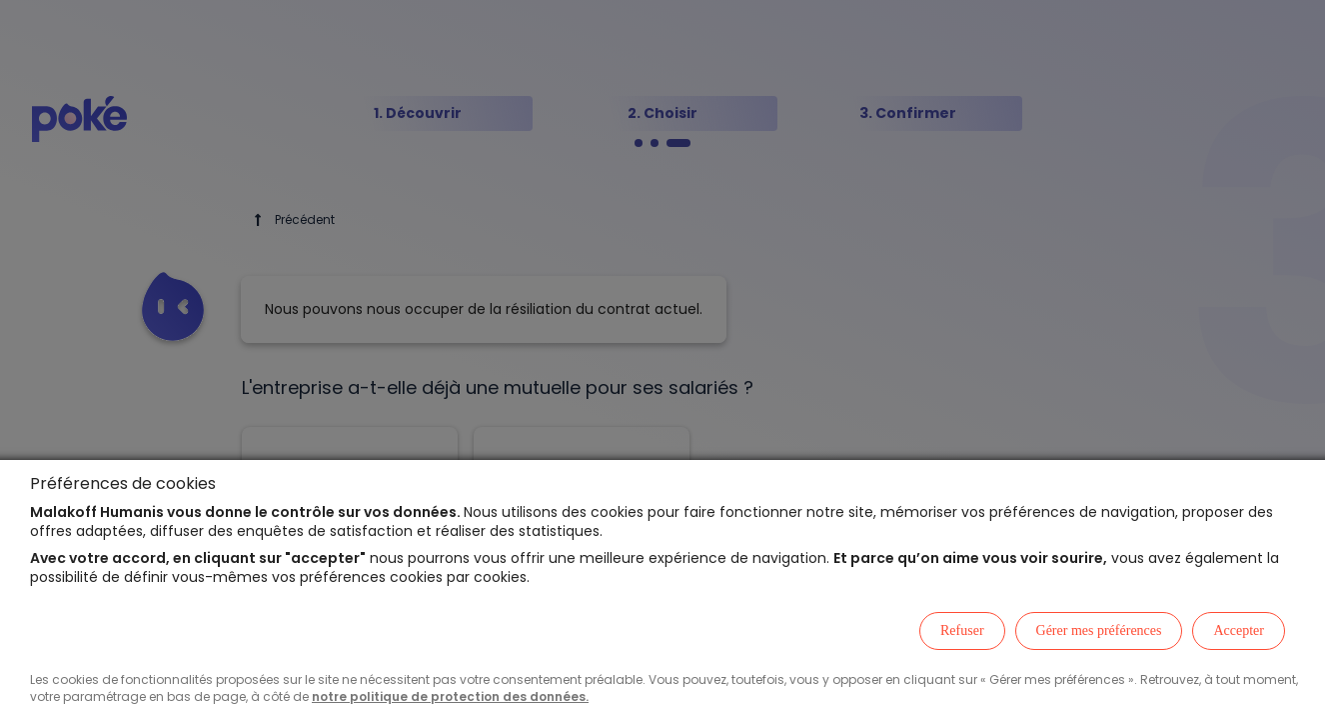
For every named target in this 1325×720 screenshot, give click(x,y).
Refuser (962, 630)
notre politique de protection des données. (450, 696)
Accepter (1238, 630)
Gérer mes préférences (1099, 630)
